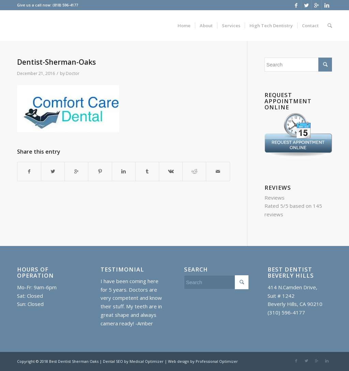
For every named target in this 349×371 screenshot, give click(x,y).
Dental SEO (113, 361)
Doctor (72, 73)
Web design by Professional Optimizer (203, 361)
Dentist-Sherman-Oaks (56, 62)
